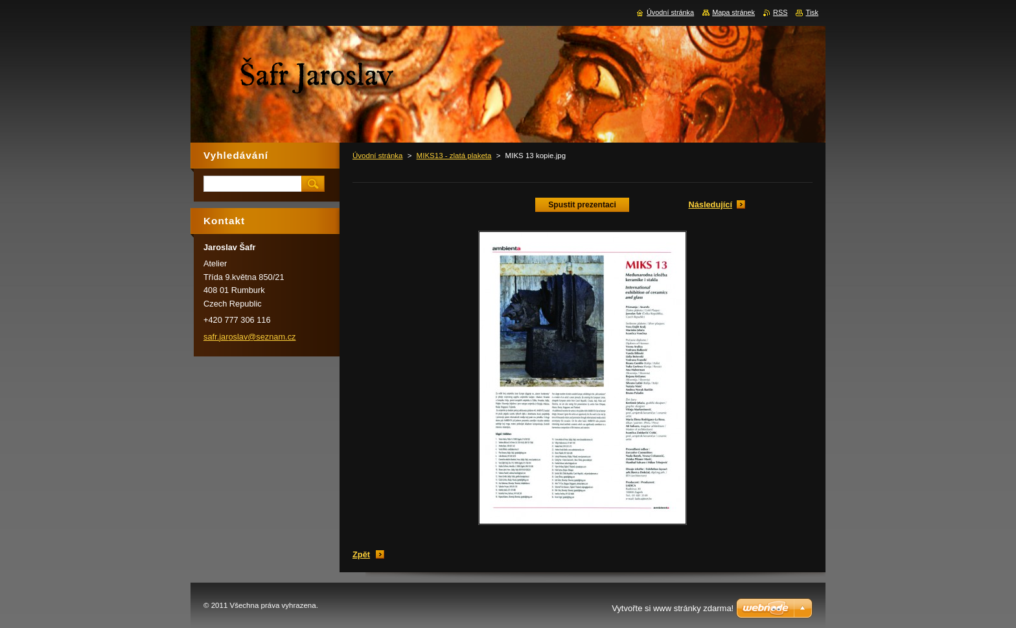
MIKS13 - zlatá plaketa (454, 155)
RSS (780, 12)
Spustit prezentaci (582, 204)
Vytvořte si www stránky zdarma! (672, 608)
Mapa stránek (733, 12)
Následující (710, 204)
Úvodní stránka (377, 155)
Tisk (811, 12)
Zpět (361, 554)
